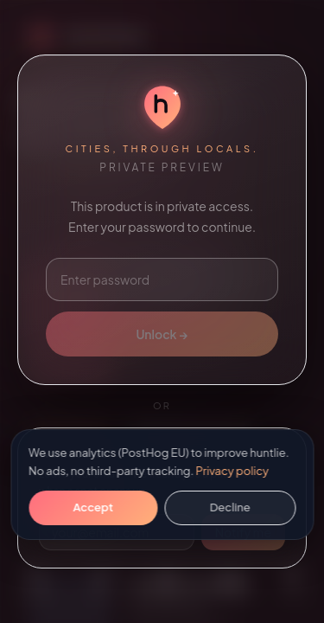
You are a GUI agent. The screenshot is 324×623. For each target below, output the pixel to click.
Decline (230, 507)
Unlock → (161, 334)
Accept (93, 507)
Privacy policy (232, 471)
